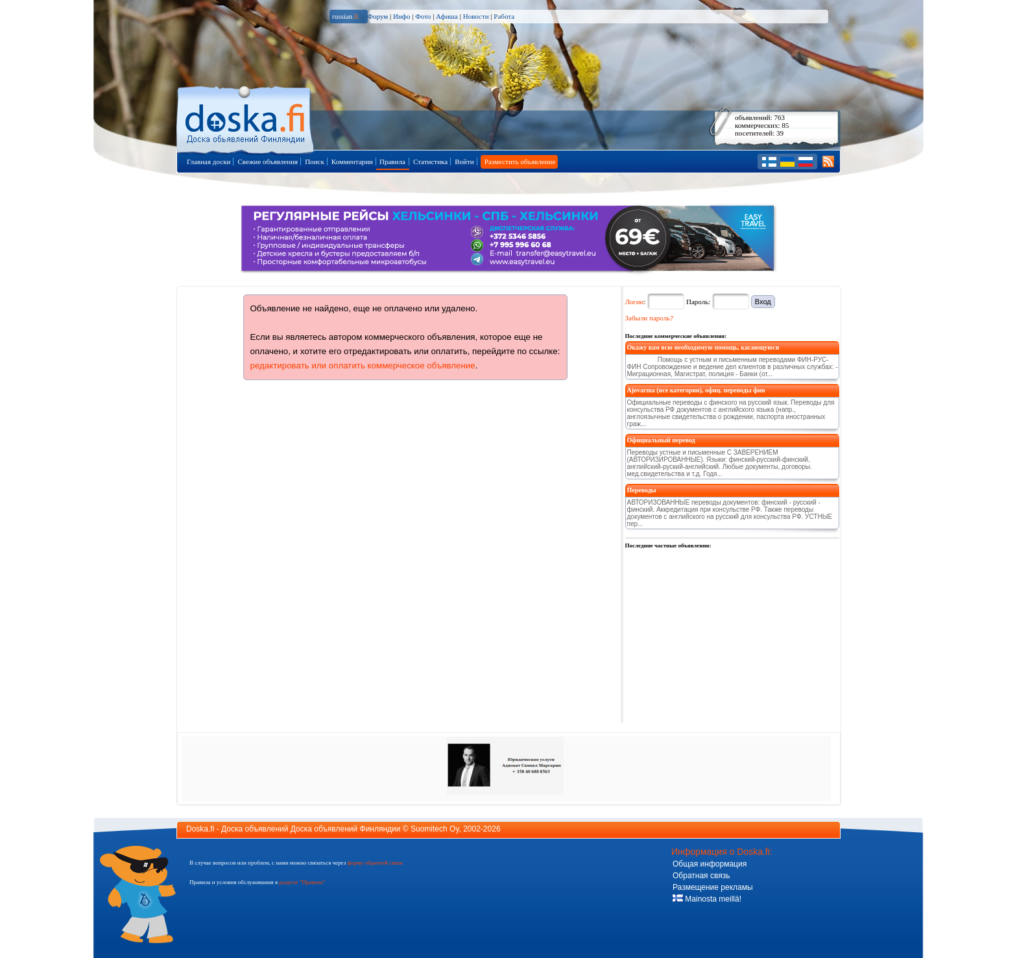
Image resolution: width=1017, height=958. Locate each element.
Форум (377, 16)
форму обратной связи (374, 862)
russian (345, 16)
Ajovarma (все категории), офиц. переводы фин (696, 390)
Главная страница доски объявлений (246, 118)
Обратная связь (701, 875)
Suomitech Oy (435, 828)
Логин (634, 301)
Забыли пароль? (649, 318)
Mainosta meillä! (707, 899)
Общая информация (710, 863)
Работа (504, 16)
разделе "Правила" (302, 882)
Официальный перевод (661, 440)
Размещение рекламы (713, 887)
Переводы (641, 490)
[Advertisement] (722, 632)
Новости (476, 16)
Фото (423, 16)
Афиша (447, 16)
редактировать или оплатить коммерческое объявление (362, 365)
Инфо (401, 16)
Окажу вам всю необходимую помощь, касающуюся (703, 347)
